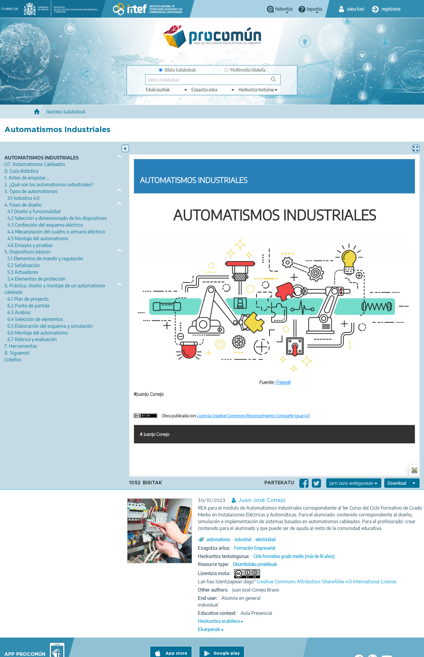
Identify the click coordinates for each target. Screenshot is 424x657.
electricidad (266, 539)
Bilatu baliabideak (177, 70)
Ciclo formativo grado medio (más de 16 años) (294, 556)
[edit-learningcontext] (258, 89)
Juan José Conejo (261, 500)
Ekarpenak (209, 629)
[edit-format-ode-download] (402, 483)
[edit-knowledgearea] (213, 89)
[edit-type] (167, 89)
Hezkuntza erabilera (219, 621)
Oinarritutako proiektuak (255, 564)
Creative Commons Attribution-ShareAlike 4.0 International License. (327, 581)
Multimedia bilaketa (244, 70)
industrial (243, 539)
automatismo (218, 539)
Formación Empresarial (254, 548)
